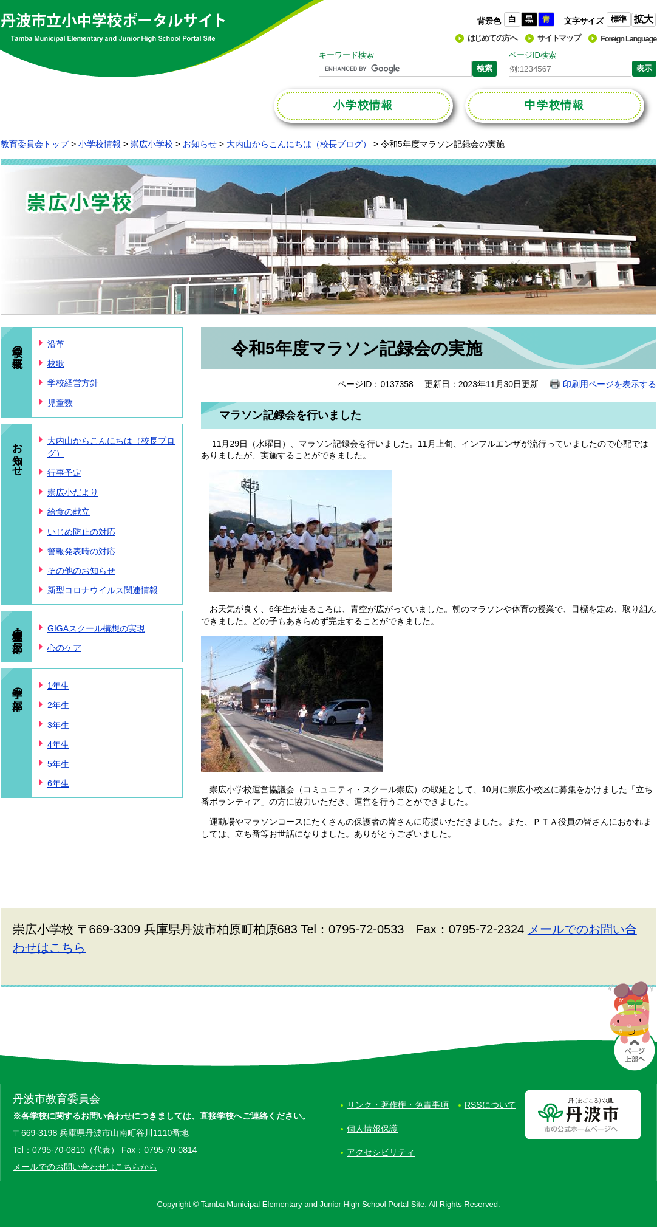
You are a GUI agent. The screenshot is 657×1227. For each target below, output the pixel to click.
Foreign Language (628, 38)
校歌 (55, 363)
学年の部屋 (17, 686)
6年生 (58, 783)
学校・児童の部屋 (17, 628)
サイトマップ (558, 38)
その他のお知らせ (81, 571)
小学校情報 (99, 144)
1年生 (58, 685)
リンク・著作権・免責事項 (398, 1105)
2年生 (58, 705)
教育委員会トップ (35, 144)
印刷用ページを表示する (609, 384)
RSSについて (490, 1105)
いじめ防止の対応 (81, 532)
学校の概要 (17, 345)
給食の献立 (68, 512)
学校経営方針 (72, 383)
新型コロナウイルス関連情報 (102, 590)
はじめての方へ (492, 38)
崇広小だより (72, 492)
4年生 (58, 744)
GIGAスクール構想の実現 (96, 628)
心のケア (64, 648)
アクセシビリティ (381, 1152)
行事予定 (64, 473)
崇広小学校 (152, 144)
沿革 (55, 344)
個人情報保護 (372, 1128)
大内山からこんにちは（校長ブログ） (298, 144)
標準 (619, 19)
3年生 (58, 725)
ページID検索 (532, 55)
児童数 (60, 403)
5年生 (58, 764)
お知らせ (200, 144)
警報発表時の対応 (81, 551)
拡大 (643, 19)
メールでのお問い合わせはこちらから (85, 1167)
